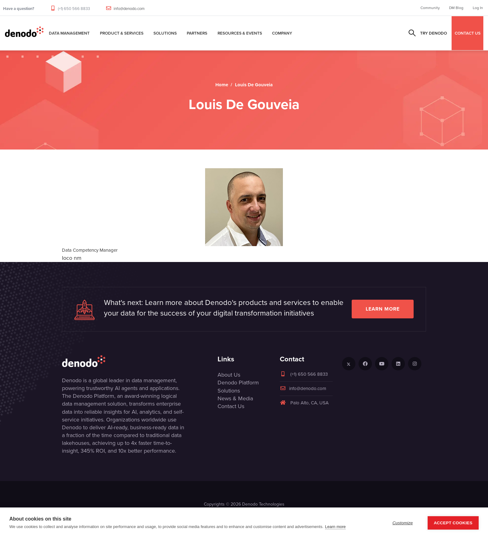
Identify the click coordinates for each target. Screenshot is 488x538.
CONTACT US (468, 33)
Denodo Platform (238, 383)
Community (430, 8)
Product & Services (121, 33)
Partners (197, 33)
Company (282, 33)
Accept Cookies (453, 523)
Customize (402, 523)
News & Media (235, 398)
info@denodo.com (129, 9)
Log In (478, 8)
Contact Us (231, 406)
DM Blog (456, 8)
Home (221, 84)
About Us (229, 375)
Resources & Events (240, 33)
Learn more (383, 308)
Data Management (69, 33)
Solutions (165, 33)
